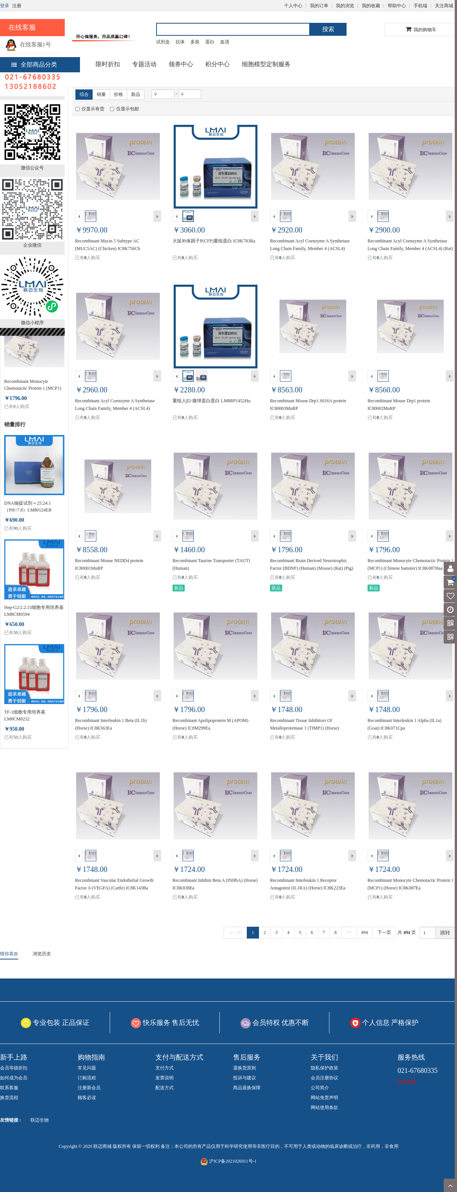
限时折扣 (108, 64)
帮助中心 (397, 5)
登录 (4, 5)
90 (15, 528)
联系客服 (9, 1087)
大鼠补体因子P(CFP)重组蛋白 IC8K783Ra (214, 241)
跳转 (445, 932)
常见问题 (87, 1068)
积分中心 (217, 64)
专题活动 (144, 64)
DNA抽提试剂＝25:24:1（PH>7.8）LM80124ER (27, 506)
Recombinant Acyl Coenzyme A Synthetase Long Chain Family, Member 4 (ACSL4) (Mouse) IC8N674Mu (310, 248)
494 (364, 932)
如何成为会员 (13, 1077)
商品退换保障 (246, 1087)
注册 (16, 5)
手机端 (420, 5)
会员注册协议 (324, 1077)
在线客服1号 (28, 44)
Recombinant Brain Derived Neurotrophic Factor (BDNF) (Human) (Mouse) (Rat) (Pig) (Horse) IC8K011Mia (311, 568)
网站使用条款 (324, 1107)
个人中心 (293, 5)
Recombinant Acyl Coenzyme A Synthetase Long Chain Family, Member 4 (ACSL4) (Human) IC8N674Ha (115, 408)
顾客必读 (87, 1097)
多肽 (195, 42)
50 (15, 632)
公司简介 (320, 1087)
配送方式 (164, 1087)
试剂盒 (163, 42)
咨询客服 (407, 1081)
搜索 (328, 29)
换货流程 (9, 1097)
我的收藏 (371, 5)
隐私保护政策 (324, 1068)
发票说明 (164, 1077)
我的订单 (319, 5)
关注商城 (444, 5)
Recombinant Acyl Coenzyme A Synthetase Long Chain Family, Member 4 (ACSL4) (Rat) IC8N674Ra (410, 248)
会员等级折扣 (13, 1068)
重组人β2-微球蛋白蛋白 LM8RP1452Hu (211, 400)
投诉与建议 (244, 1077)
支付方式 (164, 1068)
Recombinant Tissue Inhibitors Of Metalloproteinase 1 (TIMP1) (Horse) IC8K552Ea (304, 728)
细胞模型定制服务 (266, 64)
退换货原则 (244, 1068)
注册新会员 (89, 1087)
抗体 (180, 42)
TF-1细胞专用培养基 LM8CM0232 (24, 715)
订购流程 (87, 1077)
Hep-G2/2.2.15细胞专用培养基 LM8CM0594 (34, 611)
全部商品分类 (34, 64)
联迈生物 (39, 1120)
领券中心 (181, 64)
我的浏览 (345, 5)
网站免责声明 (324, 1097)
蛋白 (209, 42)
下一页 (384, 932)
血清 (224, 42)
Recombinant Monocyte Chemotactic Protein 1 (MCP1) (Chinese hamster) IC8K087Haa (33, 385)
